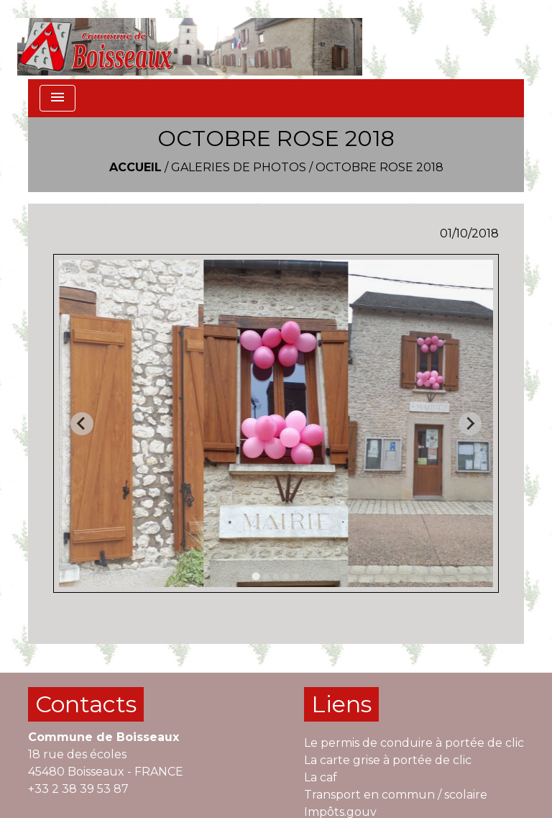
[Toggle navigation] (57, 98)
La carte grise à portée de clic (388, 760)
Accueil (135, 167)
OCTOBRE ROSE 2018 (379, 167)
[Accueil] (189, 39)
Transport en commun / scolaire (395, 794)
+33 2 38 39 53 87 (78, 789)
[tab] (255, 577)
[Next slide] (470, 423)
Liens (341, 704)
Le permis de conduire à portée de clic (414, 743)
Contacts (86, 704)
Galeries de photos (238, 167)
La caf (320, 777)
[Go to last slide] (81, 423)
